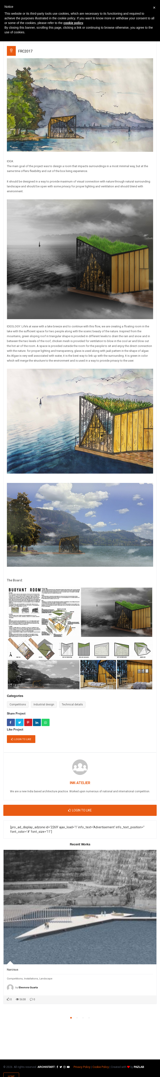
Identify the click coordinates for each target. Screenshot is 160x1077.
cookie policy (73, 23)
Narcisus (12, 969)
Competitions (18, 704)
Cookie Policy (100, 1067)
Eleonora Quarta (28, 988)
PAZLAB (139, 1067)
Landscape (45, 978)
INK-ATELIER (80, 783)
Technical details (72, 704)
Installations (31, 978)
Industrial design (44, 704)
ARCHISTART (46, 1067)
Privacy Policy (82, 1067)
